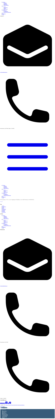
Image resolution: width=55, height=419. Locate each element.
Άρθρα (5, 8)
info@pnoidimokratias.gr (3, 72)
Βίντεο (5, 6)
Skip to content (2, 406)
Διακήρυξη (5, 3)
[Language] (2, 16)
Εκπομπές (3, 210)
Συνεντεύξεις (4, 212)
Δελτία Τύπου (6, 9)
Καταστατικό (5, 4)
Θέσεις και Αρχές (6, 5)
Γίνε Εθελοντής (6, 11)
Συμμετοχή (3, 223)
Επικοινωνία (4, 13)
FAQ (2, 196)
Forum (3, 14)
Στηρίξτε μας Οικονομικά (7, 12)
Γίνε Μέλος (5, 10)
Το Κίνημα (3, 2)
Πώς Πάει (3, 211)
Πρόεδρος (5, 186)
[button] (4, 407)
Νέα (2, 189)
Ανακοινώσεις (6, 7)
